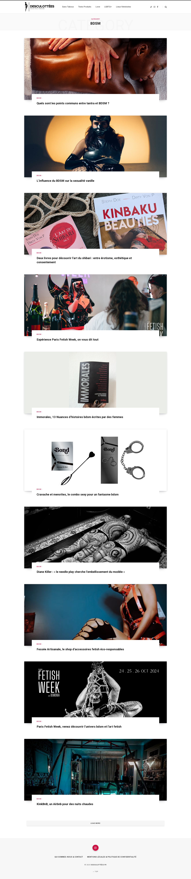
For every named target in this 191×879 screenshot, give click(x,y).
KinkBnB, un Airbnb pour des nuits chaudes (65, 804)
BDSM (39, 98)
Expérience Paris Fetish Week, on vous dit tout (68, 339)
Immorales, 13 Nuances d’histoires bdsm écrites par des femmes (80, 417)
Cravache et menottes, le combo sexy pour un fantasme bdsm (78, 494)
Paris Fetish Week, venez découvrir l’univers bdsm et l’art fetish (79, 726)
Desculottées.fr (98, 865)
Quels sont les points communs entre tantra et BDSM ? (73, 103)
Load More (95, 823)
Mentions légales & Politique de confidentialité (111, 857)
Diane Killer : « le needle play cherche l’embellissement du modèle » (81, 572)
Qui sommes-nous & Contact (69, 857)
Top (95, 871)
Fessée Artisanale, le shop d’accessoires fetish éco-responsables (80, 649)
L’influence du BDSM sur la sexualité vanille (65, 180)
